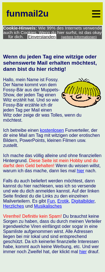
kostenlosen (52, 130)
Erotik (63, 201)
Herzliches (13, 206)
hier (80, 170)
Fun (51, 201)
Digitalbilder (83, 201)
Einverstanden (42, 36)
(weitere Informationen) (79, 37)
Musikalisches (48, 206)
